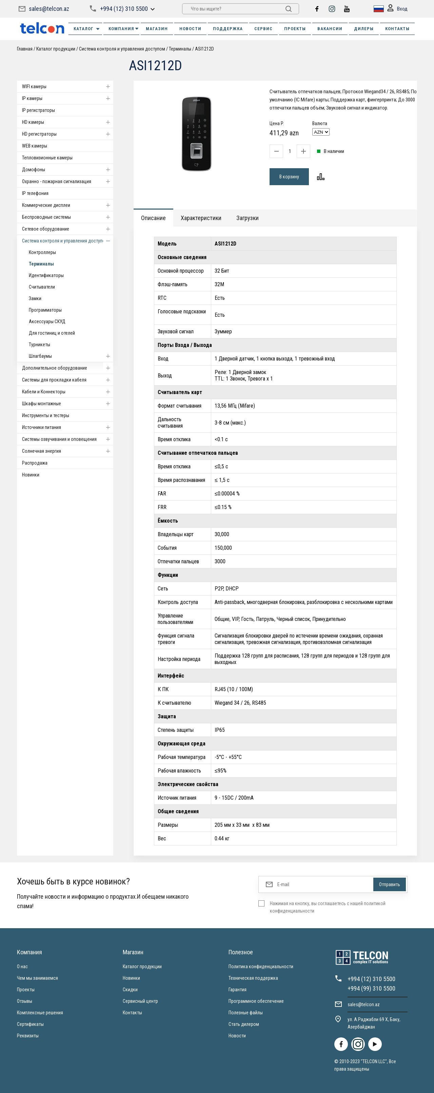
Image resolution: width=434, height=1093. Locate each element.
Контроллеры (42, 252)
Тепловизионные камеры (47, 157)
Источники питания (67, 427)
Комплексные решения (40, 1012)
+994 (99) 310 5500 (371, 988)
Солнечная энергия (67, 451)
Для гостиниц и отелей (52, 333)
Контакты (132, 1012)
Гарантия (237, 989)
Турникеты (39, 344)
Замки (35, 298)
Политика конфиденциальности (261, 966)
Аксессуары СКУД (47, 321)
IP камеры (67, 98)
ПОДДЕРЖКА (228, 28)
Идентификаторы (46, 275)
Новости (237, 1035)
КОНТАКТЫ (397, 28)
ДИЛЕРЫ (364, 28)
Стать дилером (244, 1024)
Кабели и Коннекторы (67, 391)
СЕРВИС (263, 28)
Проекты (26, 989)
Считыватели (42, 287)
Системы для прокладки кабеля (67, 380)
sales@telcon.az (49, 8)
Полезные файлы (246, 1012)
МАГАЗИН (157, 28)
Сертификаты (30, 1024)
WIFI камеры (67, 86)
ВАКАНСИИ (329, 28)
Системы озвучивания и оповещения (67, 439)
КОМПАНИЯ (123, 28)
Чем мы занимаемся (37, 978)
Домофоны (67, 169)
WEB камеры (34, 146)
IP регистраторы (38, 110)
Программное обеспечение (256, 1001)
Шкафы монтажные (67, 403)
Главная (25, 49)
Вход (397, 9)
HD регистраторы (67, 134)
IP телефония (35, 193)
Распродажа (34, 463)
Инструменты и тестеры (45, 415)
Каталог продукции (55, 49)
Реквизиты (28, 1035)
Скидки (130, 989)
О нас (22, 966)
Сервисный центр (140, 1001)
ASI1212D (204, 49)
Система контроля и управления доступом (122, 49)
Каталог (87, 29)
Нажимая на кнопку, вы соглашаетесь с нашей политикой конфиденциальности (328, 907)
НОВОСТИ (190, 28)
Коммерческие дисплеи (67, 205)
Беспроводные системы (67, 217)
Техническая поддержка (253, 978)
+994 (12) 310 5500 (124, 8)
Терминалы (180, 49)
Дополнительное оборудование (67, 368)
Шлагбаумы (71, 356)
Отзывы (24, 1001)
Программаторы (45, 310)
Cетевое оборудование (67, 229)
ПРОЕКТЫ (295, 28)
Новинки (30, 474)
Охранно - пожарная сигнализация (67, 181)
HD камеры (67, 122)
